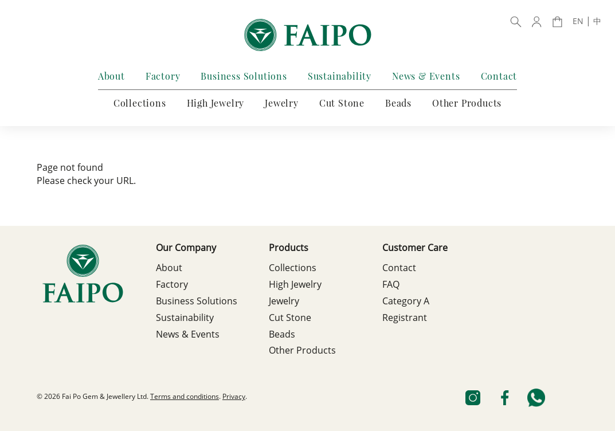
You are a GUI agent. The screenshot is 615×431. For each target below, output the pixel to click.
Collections (139, 103)
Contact (499, 76)
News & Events (426, 76)
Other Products (467, 103)
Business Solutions (244, 76)
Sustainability (339, 76)
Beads (398, 103)
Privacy (233, 397)
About (111, 76)
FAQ (390, 285)
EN (578, 22)
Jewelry (282, 103)
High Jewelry (216, 103)
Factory (163, 76)
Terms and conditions (184, 397)
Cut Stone (342, 103)
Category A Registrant (405, 310)
